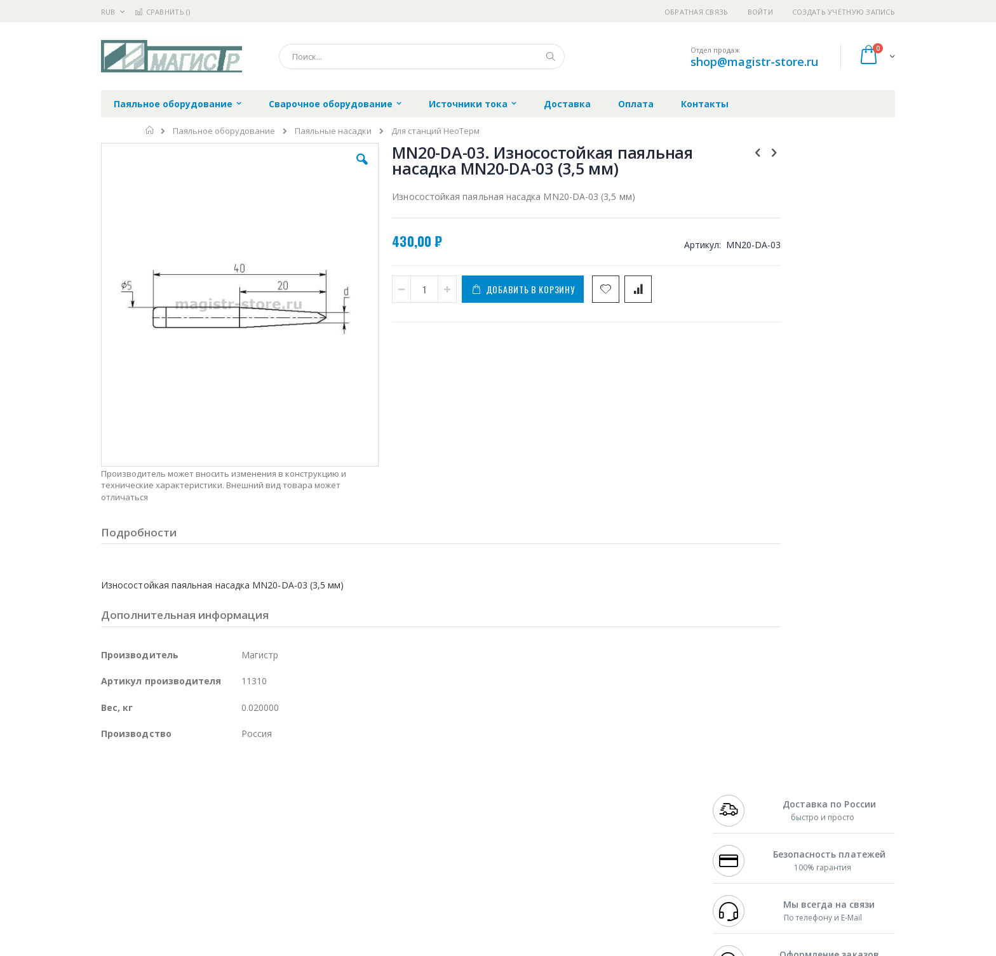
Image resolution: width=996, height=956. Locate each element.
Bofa (110, 796)
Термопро (242, 796)
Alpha (168, 821)
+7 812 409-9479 (741, 796)
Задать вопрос (402, 870)
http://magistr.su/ (297, 947)
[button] (328, 168)
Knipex (164, 895)
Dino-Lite (201, 845)
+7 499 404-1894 (741, 784)
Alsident (274, 784)
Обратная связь (696, 12)
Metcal (197, 796)
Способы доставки (613, 808)
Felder (203, 821)
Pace (200, 784)
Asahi (238, 821)
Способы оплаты (609, 833)
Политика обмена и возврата (432, 808)
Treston (116, 870)
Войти (760, 12)
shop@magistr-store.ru (754, 61)
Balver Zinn (123, 821)
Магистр (292, 796)
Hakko (113, 784)
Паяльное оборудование (224, 131)
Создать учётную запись (843, 12)
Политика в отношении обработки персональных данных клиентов (443, 840)
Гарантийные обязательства (431, 784)
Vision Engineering (136, 845)
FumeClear (152, 796)
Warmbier (162, 870)
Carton (243, 845)
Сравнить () (162, 12)
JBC (173, 784)
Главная (150, 130)
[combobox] (422, 56)
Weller (234, 784)
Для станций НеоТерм (435, 131)
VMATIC (252, 870)
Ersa (146, 784)
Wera (199, 895)
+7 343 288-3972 (741, 808)
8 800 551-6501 (744, 821)
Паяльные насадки (333, 131)
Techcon (209, 870)
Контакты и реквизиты (622, 784)
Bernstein (119, 895)
